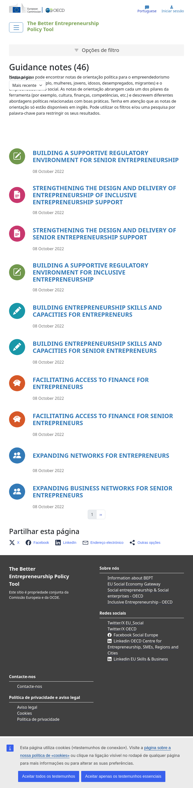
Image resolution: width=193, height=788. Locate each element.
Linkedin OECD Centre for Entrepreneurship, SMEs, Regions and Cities (143, 647)
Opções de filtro (100, 50)
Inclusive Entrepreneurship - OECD (140, 602)
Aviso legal (27, 707)
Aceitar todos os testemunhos (48, 776)
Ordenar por (20, 77)
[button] (15, 543)
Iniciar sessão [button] (173, 11)
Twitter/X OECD (122, 629)
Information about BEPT (130, 578)
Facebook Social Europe (136, 635)
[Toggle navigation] (16, 27)
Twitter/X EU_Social (125, 623)
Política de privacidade (38, 719)
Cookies (24, 713)
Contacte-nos (29, 686)
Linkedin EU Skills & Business (141, 659)
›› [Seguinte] (101, 514)
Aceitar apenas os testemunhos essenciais (123, 776)
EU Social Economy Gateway (134, 584)
